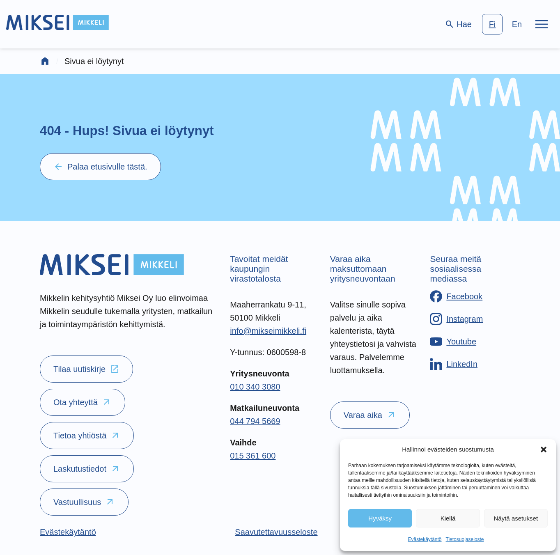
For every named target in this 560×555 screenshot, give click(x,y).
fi (492, 24)
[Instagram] (456, 319)
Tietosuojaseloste (465, 539)
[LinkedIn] (453, 364)
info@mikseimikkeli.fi (268, 330)
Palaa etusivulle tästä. (100, 166)
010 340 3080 (255, 386)
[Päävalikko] (541, 24)
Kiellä (448, 518)
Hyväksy (380, 518)
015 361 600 (252, 455)
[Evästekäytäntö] (68, 532)
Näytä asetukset (516, 518)
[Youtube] (453, 341)
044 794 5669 (255, 421)
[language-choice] (504, 24)
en (517, 24)
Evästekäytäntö (424, 539)
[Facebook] (456, 296)
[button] (543, 449)
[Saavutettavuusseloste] (276, 532)
